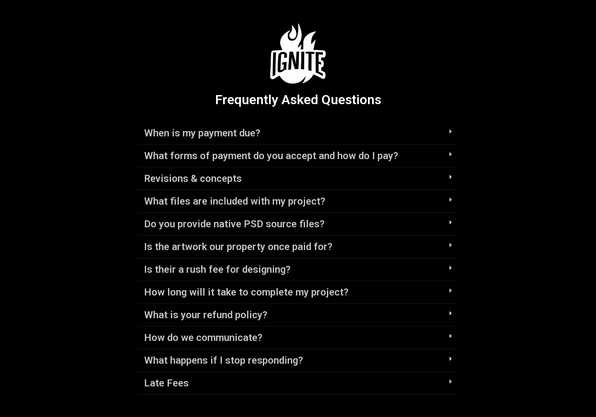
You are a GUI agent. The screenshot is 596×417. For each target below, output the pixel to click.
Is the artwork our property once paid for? (238, 247)
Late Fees (166, 383)
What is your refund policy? (205, 315)
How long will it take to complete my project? (246, 292)
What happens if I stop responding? (223, 360)
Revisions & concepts (193, 178)
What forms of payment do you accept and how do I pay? (271, 156)
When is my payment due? (202, 133)
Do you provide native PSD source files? (234, 224)
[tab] (298, 133)
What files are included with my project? (234, 201)
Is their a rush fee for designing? (217, 269)
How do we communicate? (203, 337)
